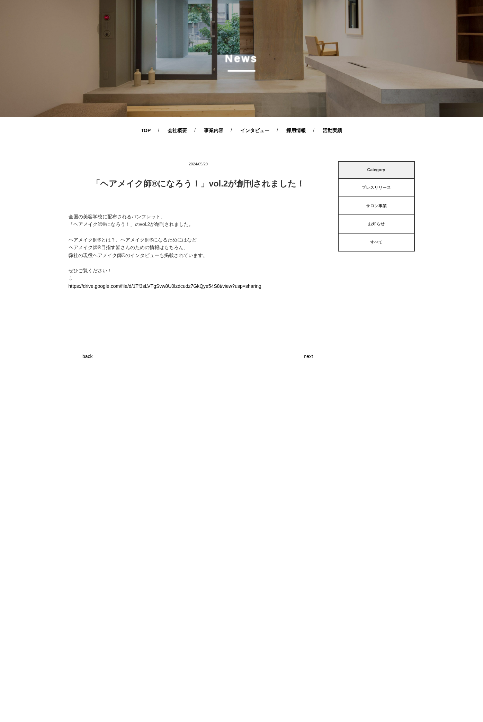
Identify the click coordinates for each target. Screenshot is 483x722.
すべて (376, 242)
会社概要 (177, 130)
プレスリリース (376, 187)
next (308, 356)
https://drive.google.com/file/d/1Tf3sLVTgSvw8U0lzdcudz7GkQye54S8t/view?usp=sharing (165, 286)
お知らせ (376, 223)
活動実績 (332, 130)
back (87, 356)
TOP (146, 130)
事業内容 (213, 130)
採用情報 (296, 130)
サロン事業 (376, 205)
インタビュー (254, 130)
